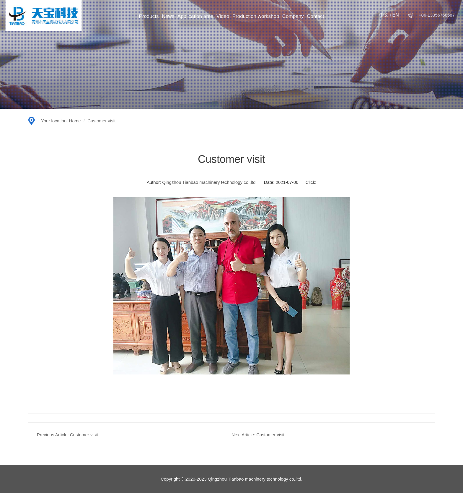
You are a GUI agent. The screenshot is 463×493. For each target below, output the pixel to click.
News (168, 18)
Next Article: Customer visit (257, 434)
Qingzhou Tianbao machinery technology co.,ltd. (209, 182)
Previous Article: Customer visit (67, 434)
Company (293, 18)
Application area (195, 18)
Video (222, 18)
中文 (382, 14)
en (394, 14)
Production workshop (255, 18)
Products (149, 18)
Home (75, 120)
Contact (315, 18)
